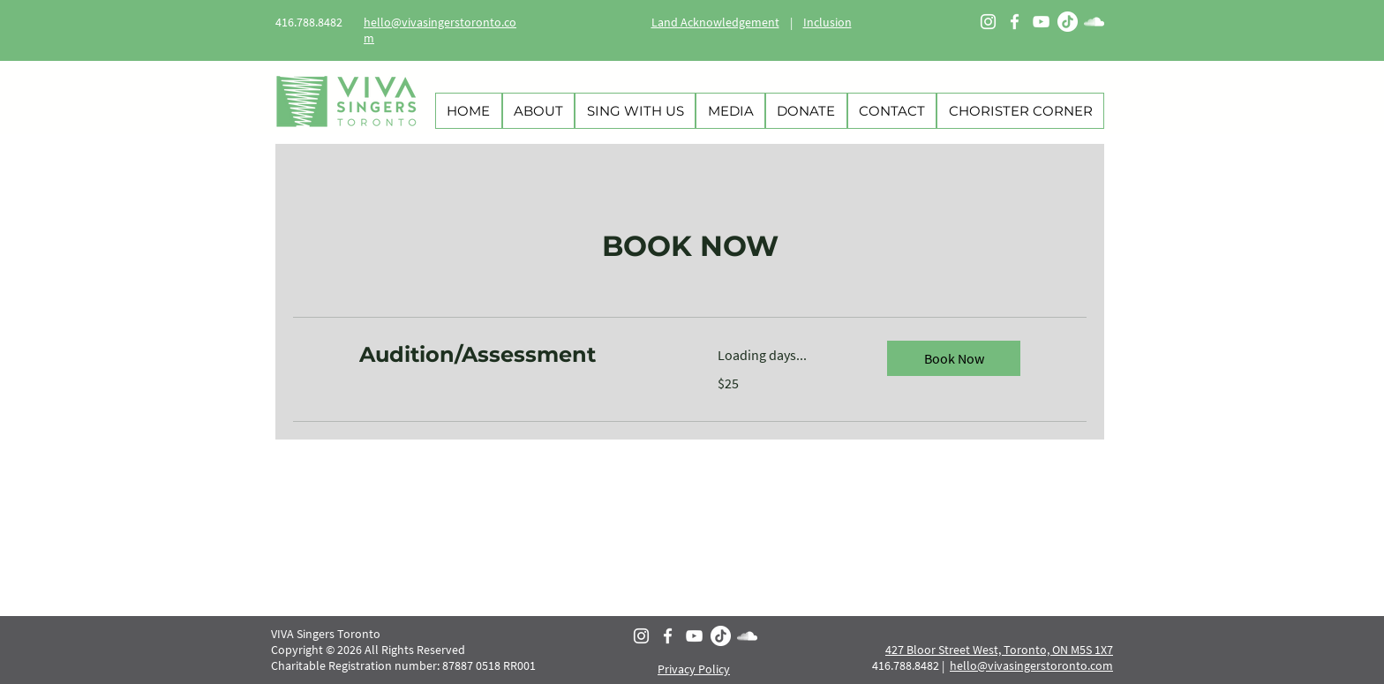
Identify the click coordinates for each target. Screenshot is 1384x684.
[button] (953, 358)
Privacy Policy (694, 669)
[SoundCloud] (1094, 21)
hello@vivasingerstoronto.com (1031, 665)
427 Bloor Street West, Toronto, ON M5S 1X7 (999, 650)
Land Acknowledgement (715, 22)
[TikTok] (1067, 21)
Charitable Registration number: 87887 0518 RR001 (404, 665)
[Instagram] (988, 21)
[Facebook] (1014, 21)
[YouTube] (1041, 21)
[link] (517, 355)
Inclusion (827, 22)
